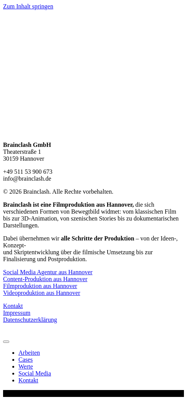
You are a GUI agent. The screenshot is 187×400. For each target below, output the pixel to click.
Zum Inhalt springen (28, 6)
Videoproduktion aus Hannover (41, 293)
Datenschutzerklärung (30, 319)
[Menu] (6, 342)
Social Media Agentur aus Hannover (48, 272)
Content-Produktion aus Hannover (45, 279)
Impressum (16, 312)
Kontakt (13, 306)
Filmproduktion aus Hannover (40, 286)
